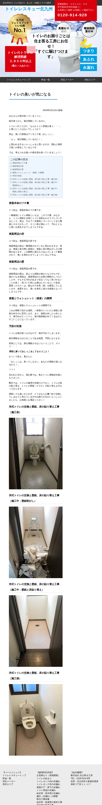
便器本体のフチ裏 (19, 163)
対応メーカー (67, 80)
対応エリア (90, 80)
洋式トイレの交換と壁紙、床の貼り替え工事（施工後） (35, 195)
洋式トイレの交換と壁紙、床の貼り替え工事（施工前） (35, 179)
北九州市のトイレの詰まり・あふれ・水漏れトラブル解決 (27, 3)
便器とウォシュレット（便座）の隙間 (28, 173)
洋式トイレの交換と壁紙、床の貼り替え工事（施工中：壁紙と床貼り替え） (35, 190)
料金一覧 (45, 80)
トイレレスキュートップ (18, 80)
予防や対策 (17, 176)
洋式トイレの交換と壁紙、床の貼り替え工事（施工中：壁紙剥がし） (35, 183)
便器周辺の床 (18, 166)
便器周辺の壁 (18, 169)
